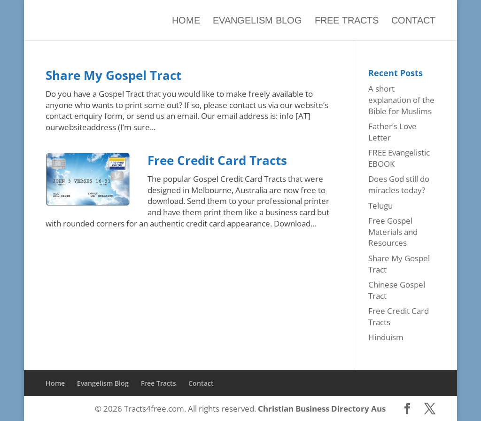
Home (186, 20)
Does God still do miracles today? (398, 184)
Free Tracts (347, 20)
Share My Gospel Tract (113, 75)
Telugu (380, 205)
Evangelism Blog (257, 20)
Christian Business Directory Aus (322, 408)
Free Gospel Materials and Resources (393, 232)
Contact (413, 20)
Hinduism (385, 337)
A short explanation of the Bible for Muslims (401, 100)
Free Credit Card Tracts (217, 160)
